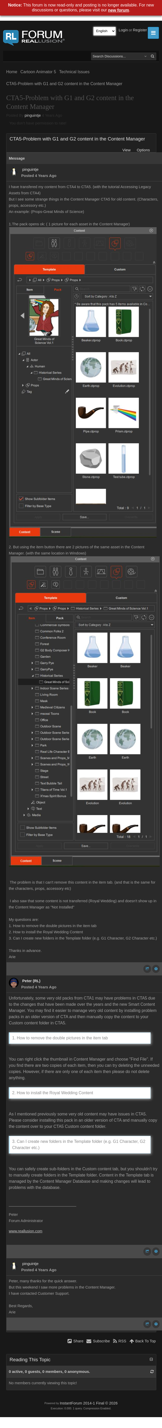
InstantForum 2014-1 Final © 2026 (88, 1403)
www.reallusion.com (25, 1231)
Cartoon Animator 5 (38, 72)
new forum (118, 10)
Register (140, 30)
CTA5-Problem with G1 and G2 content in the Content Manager (64, 84)
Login (123, 30)
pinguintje (33, 115)
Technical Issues (74, 72)
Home (11, 72)
